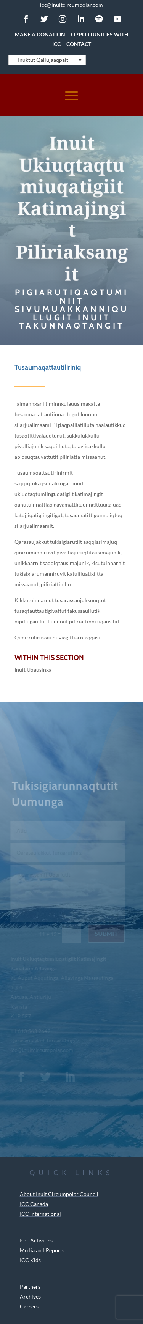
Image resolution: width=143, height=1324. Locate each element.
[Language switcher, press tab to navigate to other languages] (47, 60)
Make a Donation (40, 34)
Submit (105, 933)
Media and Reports (42, 1250)
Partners (30, 1286)
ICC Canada (34, 1204)
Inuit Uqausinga (32, 669)
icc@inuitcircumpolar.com (71, 5)
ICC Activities (36, 1240)
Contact (78, 44)
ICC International (40, 1214)
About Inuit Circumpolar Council (59, 1194)
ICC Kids (30, 1260)
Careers (29, 1306)
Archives (30, 1296)
